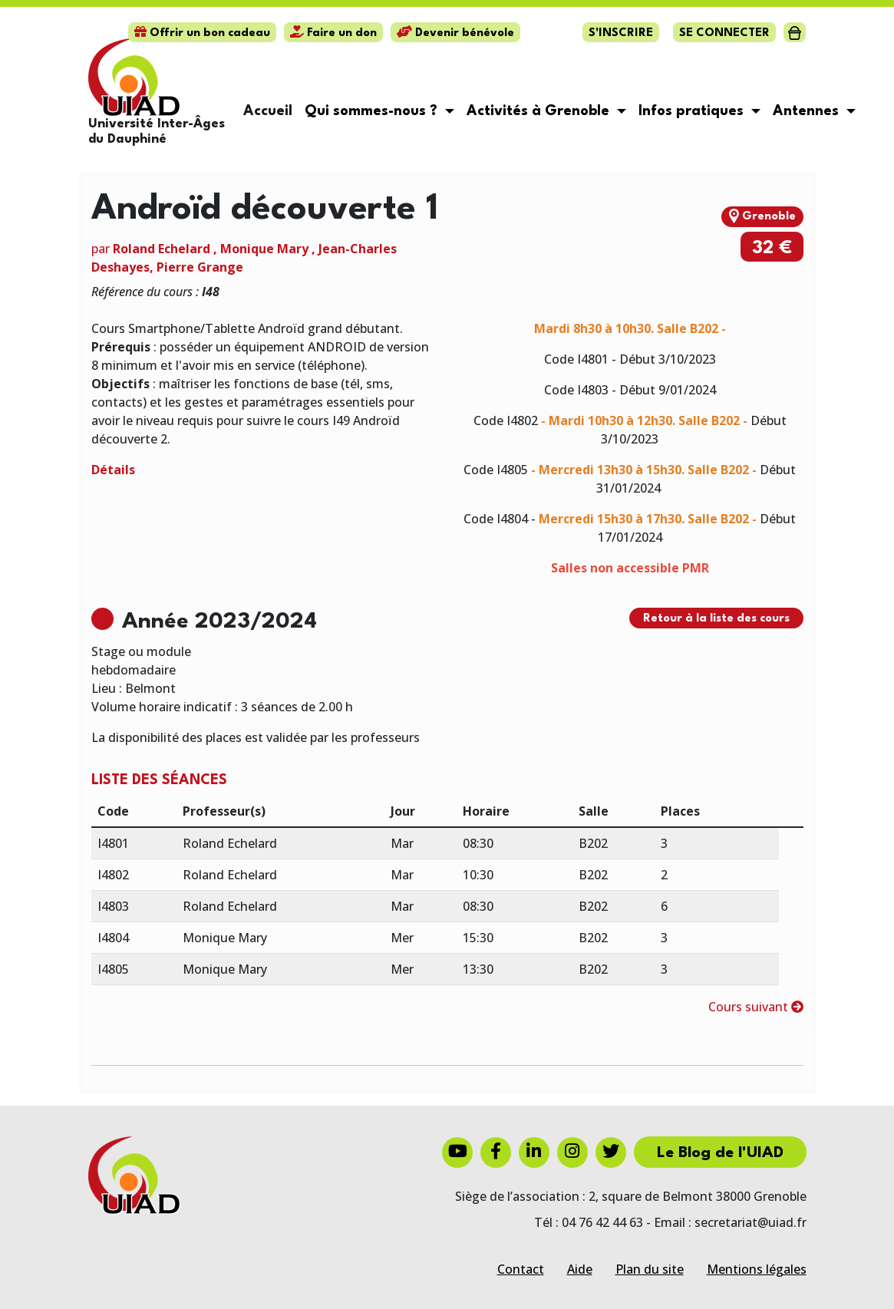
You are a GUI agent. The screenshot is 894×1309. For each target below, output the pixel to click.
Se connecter (724, 33)
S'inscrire (621, 33)
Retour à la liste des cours (716, 619)
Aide (579, 1269)
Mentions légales (757, 1269)
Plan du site (649, 1269)
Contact (520, 1269)
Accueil (267, 111)
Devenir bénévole (455, 33)
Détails (113, 469)
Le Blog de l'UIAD (720, 1153)
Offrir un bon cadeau (202, 33)
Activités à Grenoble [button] (540, 111)
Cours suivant (755, 1006)
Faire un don (333, 33)
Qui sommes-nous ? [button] (373, 111)
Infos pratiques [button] (692, 111)
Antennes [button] (808, 111)
